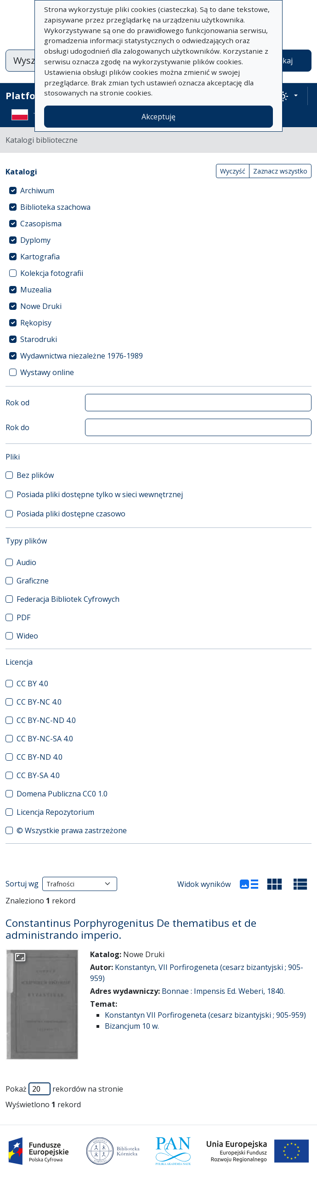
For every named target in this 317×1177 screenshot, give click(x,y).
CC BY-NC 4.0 (39, 702)
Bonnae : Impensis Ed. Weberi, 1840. (223, 991)
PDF (23, 617)
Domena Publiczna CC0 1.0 (62, 794)
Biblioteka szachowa (55, 207)
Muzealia (35, 290)
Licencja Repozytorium (55, 812)
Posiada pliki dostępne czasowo (71, 514)
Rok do (17, 427)
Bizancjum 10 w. (132, 1026)
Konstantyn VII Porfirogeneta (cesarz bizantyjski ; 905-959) (205, 1015)
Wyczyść (232, 171)
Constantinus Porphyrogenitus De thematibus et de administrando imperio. (131, 929)
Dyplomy (35, 240)
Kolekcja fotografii (51, 273)
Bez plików (35, 475)
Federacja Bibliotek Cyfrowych (68, 599)
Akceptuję (158, 117)
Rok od (17, 403)
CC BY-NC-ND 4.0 (46, 720)
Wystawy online (47, 372)
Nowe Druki (41, 306)
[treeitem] (158, 190)
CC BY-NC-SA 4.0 (45, 739)
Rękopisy (35, 323)
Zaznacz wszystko (280, 171)
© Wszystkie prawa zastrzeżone (72, 830)
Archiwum (37, 190)
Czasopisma (41, 224)
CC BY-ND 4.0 (39, 757)
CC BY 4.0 (32, 683)
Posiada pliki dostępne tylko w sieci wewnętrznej (100, 494)
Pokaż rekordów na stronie (64, 1088)
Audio (26, 562)
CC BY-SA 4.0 (38, 775)
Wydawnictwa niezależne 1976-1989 (81, 356)
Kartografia (40, 257)
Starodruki (38, 339)
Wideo (27, 636)
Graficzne (33, 581)
